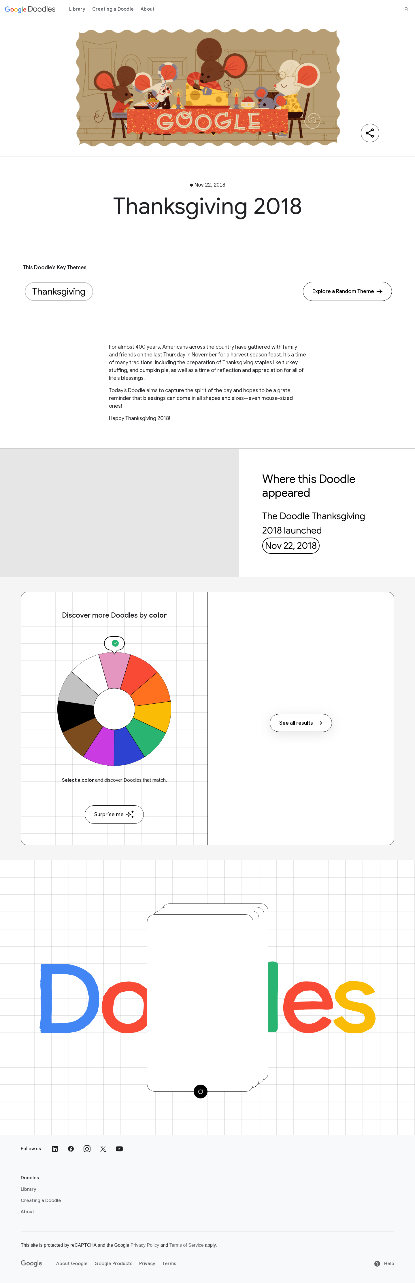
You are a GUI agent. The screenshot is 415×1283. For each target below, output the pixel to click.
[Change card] (200, 1091)
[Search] (407, 9)
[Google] (31, 1263)
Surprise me (114, 814)
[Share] (370, 133)
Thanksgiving (59, 291)
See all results (300, 723)
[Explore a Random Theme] (347, 291)
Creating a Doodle (113, 9)
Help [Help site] (384, 1263)
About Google (72, 1264)
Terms (169, 1264)
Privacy (147, 1264)
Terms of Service (186, 1245)
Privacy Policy (145, 1245)
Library (77, 9)
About (147, 9)
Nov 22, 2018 (291, 545)
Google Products (113, 1264)
